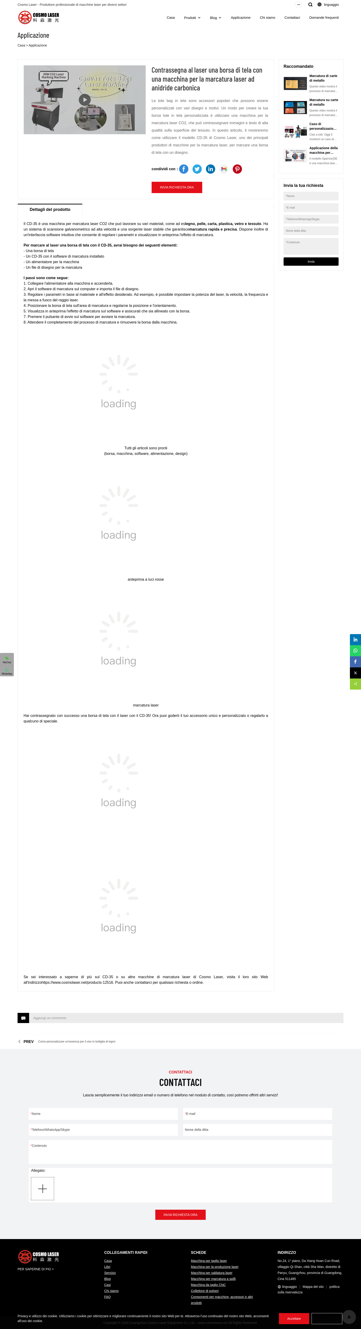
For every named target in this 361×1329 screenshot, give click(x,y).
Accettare (294, 1318)
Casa (171, 17)
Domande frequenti (324, 17)
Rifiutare (327, 1318)
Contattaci (292, 17)
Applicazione (241, 17)
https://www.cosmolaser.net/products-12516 (77, 982)
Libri (107, 1267)
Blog (213, 18)
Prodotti (190, 18)
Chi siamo (267, 17)
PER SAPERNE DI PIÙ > (36, 1269)
